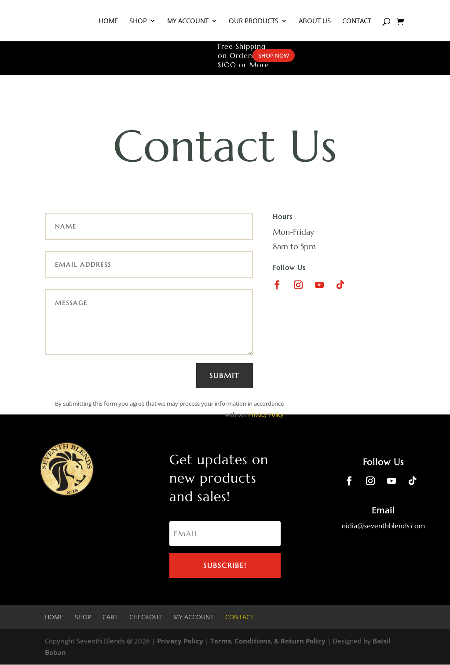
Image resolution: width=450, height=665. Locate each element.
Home (108, 21)
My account (193, 617)
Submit (224, 375)
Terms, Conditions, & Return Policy (268, 641)
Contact (356, 21)
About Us (315, 21)
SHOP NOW (273, 55)
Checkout (145, 617)
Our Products (253, 21)
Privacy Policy (266, 414)
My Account (188, 21)
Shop (138, 21)
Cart (110, 617)
